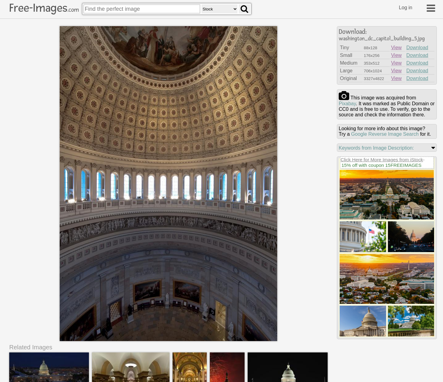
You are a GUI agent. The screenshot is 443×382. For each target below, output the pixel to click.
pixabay (347, 103)
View (396, 47)
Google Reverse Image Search (385, 134)
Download (417, 47)
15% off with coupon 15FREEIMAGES (381, 165)
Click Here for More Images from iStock (382, 159)
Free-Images (44, 8)
